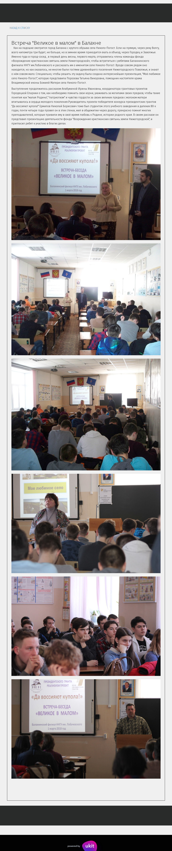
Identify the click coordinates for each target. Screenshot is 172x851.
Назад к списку (20, 28)
